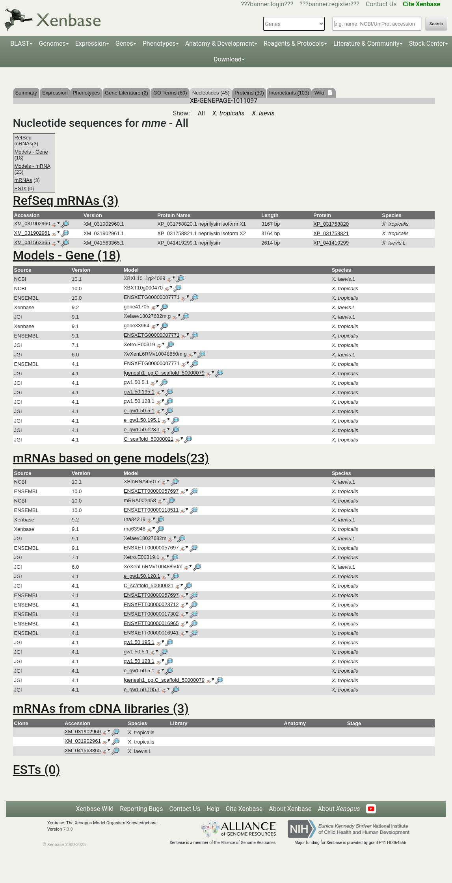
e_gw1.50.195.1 (142, 420)
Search (436, 23)
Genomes (52, 43)
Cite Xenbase (244, 809)
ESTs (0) (36, 769)
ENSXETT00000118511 (151, 510)
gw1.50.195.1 (139, 392)
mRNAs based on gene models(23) (111, 458)
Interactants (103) (289, 93)
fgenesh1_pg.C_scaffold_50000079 (164, 373)
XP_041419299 (331, 243)
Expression (90, 43)
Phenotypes (159, 43)
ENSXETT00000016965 (151, 623)
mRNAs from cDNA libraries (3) (101, 708)
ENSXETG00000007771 (152, 298)
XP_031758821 (331, 233)
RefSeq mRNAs (23, 141)
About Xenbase (290, 809)
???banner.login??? (267, 4)
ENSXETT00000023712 (151, 604)
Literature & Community (366, 43)
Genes (124, 43)
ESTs (20, 188)
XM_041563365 (32, 242)
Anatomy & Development (219, 43)
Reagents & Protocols (294, 43)
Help (212, 809)
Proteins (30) (249, 93)
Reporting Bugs (141, 809)
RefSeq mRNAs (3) (66, 200)
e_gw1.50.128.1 (142, 430)
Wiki (320, 93)
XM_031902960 (32, 223)
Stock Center (427, 43)
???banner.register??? (329, 4)
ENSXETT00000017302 (151, 614)
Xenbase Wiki (95, 809)
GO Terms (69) (170, 93)
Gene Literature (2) (126, 93)
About (339, 809)
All (201, 113)
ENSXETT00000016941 (151, 633)
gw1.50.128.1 (139, 401)
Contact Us (381, 4)
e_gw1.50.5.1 (139, 411)
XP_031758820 (331, 224)
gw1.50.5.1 (136, 383)
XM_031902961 (32, 233)
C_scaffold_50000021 (148, 439)
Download (228, 59)
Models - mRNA (32, 166)
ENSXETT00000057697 (151, 491)
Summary (26, 93)
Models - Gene (31, 152)
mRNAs (23, 180)
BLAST (19, 43)
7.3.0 (68, 829)
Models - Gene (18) (67, 255)
